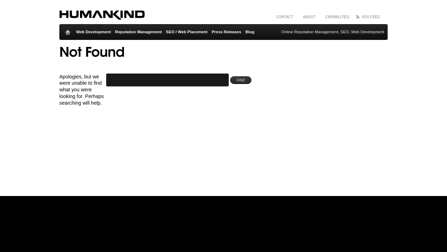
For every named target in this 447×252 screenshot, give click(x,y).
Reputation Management (138, 32)
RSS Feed (371, 17)
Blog (250, 32)
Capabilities (337, 17)
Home (68, 30)
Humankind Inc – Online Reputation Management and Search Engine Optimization (102, 15)
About (309, 17)
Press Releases (226, 32)
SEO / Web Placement (186, 32)
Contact (284, 17)
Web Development (93, 32)
